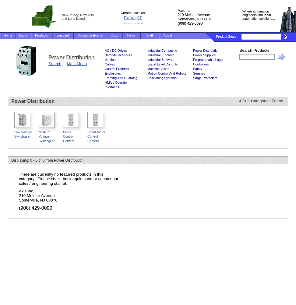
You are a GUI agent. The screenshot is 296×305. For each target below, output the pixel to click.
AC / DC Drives (116, 50)
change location (133, 23)
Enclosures (113, 73)
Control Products (117, 69)
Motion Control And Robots (166, 73)
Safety (197, 69)
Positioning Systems (162, 78)
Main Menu (77, 63)
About (168, 35)
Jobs (114, 35)
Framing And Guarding (121, 78)
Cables (110, 64)
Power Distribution (206, 50)
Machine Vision (158, 69)
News (131, 35)
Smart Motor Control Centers (96, 136)
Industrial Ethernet (160, 55)
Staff (149, 35)
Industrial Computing (162, 50)
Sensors (199, 73)
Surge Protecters (205, 78)
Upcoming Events (90, 35)
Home (8, 35)
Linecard (63, 35)
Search (54, 63)
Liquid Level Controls (162, 64)
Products (41, 35)
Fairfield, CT (133, 17)
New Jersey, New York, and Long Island (78, 16)
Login (23, 35)
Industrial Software (160, 59)
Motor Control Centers (68, 136)
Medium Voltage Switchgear (47, 136)
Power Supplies (204, 55)
